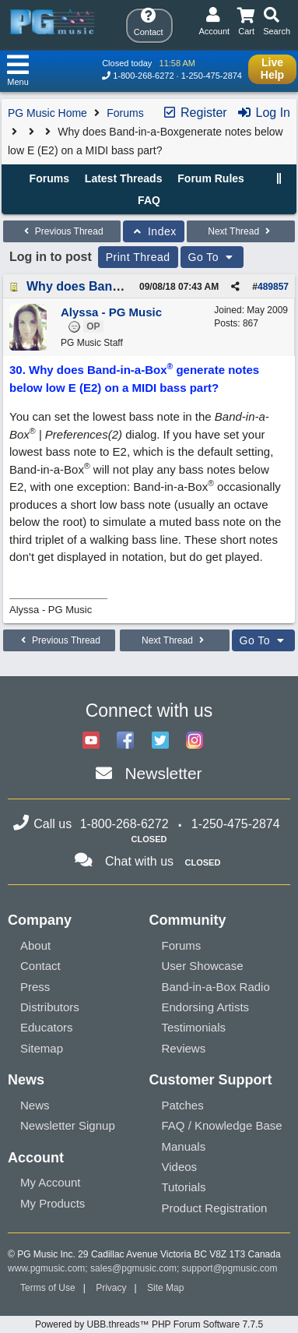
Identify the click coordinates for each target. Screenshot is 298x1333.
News (35, 1105)
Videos (180, 1166)
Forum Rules (210, 178)
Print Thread (138, 257)
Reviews (184, 1048)
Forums (125, 113)
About (35, 945)
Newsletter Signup (67, 1125)
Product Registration (215, 1208)
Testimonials (194, 1027)
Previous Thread (61, 231)
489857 (273, 286)
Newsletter (163, 773)
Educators (46, 1027)
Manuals (184, 1146)
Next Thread (240, 231)
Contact (40, 965)
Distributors (49, 1007)
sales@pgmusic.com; (136, 1268)
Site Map (165, 1287)
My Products (52, 1203)
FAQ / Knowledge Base (222, 1125)
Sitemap (41, 1048)
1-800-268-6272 (143, 75)
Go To (212, 257)
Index (154, 231)
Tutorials (184, 1187)
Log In (263, 112)
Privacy (111, 1287)
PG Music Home (47, 113)
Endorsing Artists (206, 1007)
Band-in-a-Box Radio (216, 986)
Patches (183, 1105)
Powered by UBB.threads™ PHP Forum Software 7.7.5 (149, 1324)
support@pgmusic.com (230, 1268)
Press (35, 986)
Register (194, 112)
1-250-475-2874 (211, 75)
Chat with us (139, 861)
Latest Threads (124, 178)
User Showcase (203, 965)
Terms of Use (47, 1287)
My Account (50, 1182)
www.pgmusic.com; (48, 1268)
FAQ (149, 200)
